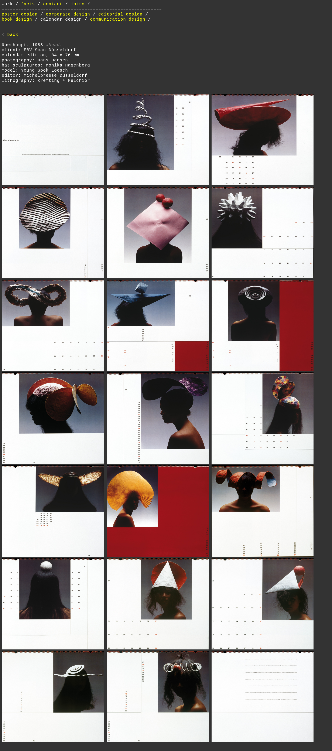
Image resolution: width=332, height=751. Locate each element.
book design (17, 19)
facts (28, 4)
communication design (117, 19)
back (12, 34)
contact (52, 4)
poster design (20, 14)
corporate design (68, 14)
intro (78, 4)
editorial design (120, 14)
